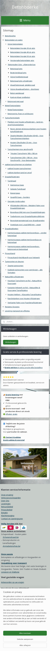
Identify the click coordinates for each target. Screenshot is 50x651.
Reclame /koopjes (12, 307)
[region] (25, 611)
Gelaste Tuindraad (17, 189)
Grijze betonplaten (15, 44)
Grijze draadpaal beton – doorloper (24, 89)
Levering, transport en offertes (17, 311)
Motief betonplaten (13, 105)
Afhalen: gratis (11, 414)
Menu (25, 20)
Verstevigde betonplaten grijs (22, 60)
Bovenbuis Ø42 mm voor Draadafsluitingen (27, 212)
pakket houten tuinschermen (19, 168)
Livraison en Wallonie (10, 572)
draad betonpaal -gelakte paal (22, 85)
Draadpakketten (11, 228)
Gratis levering (12, 395)
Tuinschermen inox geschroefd (20, 149)
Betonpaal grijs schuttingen (21, 81)
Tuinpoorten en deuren (14, 261)
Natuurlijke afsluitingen (14, 276)
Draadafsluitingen (12, 177)
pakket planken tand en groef (20, 172)
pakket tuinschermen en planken (18, 164)
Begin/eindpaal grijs (18, 72)
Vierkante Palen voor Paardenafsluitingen (25, 302)
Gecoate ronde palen (16, 201)
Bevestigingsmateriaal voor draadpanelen (27, 220)
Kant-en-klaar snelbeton (20, 97)
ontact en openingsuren (12, 518)
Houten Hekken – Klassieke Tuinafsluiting (24, 294)
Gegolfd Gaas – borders (20, 197)
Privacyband (10, 253)
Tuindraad (12, 181)
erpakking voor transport (14, 563)
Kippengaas (15, 193)
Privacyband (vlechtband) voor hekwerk (24, 257)
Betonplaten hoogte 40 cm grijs (22, 52)
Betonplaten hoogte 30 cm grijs (22, 48)
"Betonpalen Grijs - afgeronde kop (21, 64)
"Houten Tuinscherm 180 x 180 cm (23, 153)
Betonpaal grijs (16, 68)
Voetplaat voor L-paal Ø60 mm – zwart (25, 224)
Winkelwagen (10, 342)
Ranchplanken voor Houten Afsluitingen (24, 298)
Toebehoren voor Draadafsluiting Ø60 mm (27, 216)
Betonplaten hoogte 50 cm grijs (22, 56)
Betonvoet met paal (15, 101)
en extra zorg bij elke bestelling (23, 367)
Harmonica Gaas (17, 185)
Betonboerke (10, 36)
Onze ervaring (7, 495)
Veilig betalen (7, 523)
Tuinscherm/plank (12, 118)
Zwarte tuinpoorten (15, 265)
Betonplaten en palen (14, 40)
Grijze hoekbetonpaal (19, 77)
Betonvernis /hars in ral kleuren (20, 113)
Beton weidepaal (17, 93)
